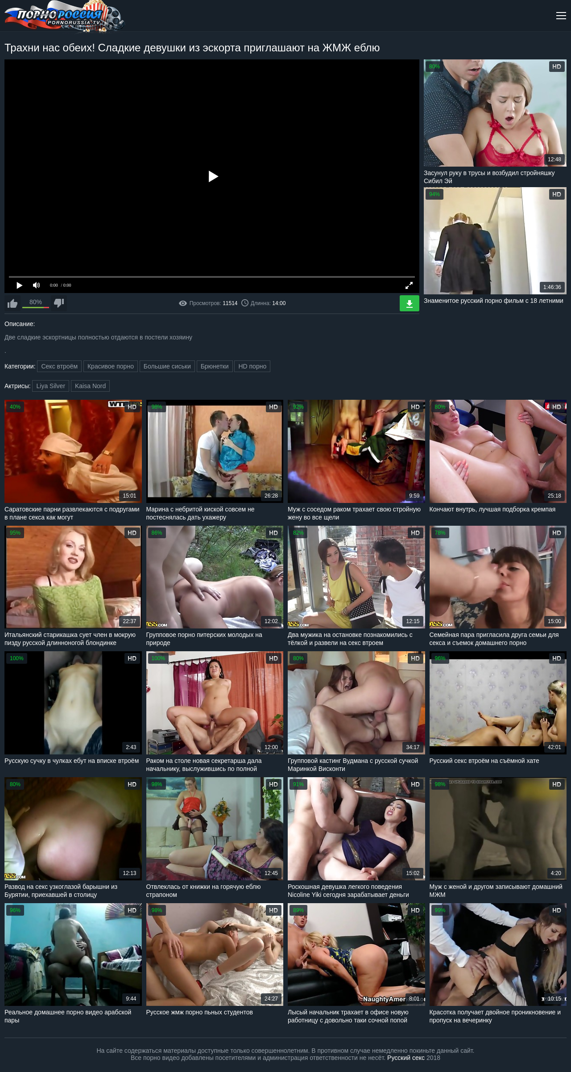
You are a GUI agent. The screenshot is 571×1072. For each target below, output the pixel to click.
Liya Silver (50, 385)
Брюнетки (215, 366)
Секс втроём (59, 366)
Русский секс (406, 1057)
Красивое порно (110, 366)
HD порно (252, 366)
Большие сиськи (167, 366)
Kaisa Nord (90, 385)
